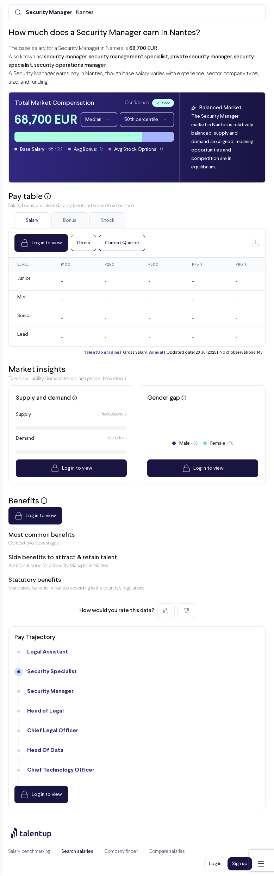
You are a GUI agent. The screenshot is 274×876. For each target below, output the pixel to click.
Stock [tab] (107, 220)
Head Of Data (45, 750)
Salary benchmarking (29, 851)
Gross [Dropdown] (83, 242)
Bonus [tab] (69, 220)
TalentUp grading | (102, 352)
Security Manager (50, 691)
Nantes (60, 12)
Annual (156, 352)
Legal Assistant (47, 652)
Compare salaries (167, 851)
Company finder (121, 851)
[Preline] (37, 833)
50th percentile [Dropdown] (146, 119)
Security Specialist (52, 671)
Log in (215, 863)
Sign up (240, 863)
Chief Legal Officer (52, 730)
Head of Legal (45, 711)
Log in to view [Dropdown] (41, 243)
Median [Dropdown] (99, 119)
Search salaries (77, 851)
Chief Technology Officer (60, 770)
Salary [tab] (32, 220)
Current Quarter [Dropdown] (122, 242)
